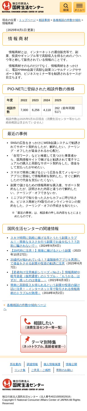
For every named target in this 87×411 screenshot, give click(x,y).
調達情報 (32, 364)
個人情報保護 (52, 364)
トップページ (27, 20)
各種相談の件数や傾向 (67, 20)
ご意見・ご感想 (41, 370)
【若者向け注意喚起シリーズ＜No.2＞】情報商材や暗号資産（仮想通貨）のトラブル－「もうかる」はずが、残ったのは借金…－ (45, 276)
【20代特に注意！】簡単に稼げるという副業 (40, 250)
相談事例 (44, 20)
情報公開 (71, 364)
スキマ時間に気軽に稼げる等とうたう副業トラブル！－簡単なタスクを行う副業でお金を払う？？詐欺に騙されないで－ (45, 241)
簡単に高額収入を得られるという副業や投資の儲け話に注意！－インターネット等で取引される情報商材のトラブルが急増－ (45, 288)
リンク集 (20, 370)
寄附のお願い (64, 370)
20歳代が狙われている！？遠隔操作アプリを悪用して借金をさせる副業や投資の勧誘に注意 (45, 261)
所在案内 (15, 364)
